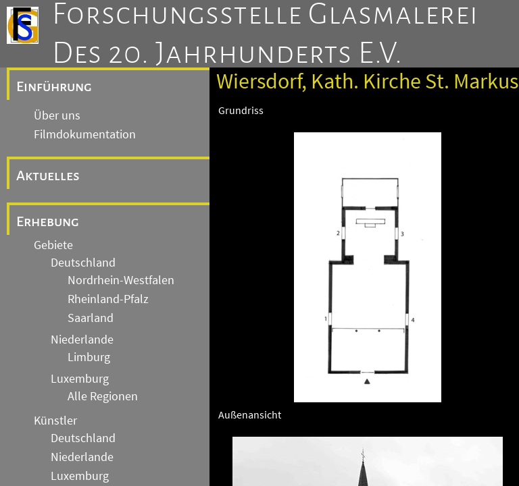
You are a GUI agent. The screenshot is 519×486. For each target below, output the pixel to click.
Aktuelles (48, 175)
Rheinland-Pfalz (108, 299)
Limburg (89, 357)
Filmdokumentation (85, 134)
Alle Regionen (103, 396)
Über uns (57, 115)
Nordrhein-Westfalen (121, 280)
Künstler (55, 420)
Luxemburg (80, 378)
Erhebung (47, 221)
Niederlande (82, 339)
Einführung (54, 86)
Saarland (91, 317)
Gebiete (53, 245)
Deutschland (83, 262)
